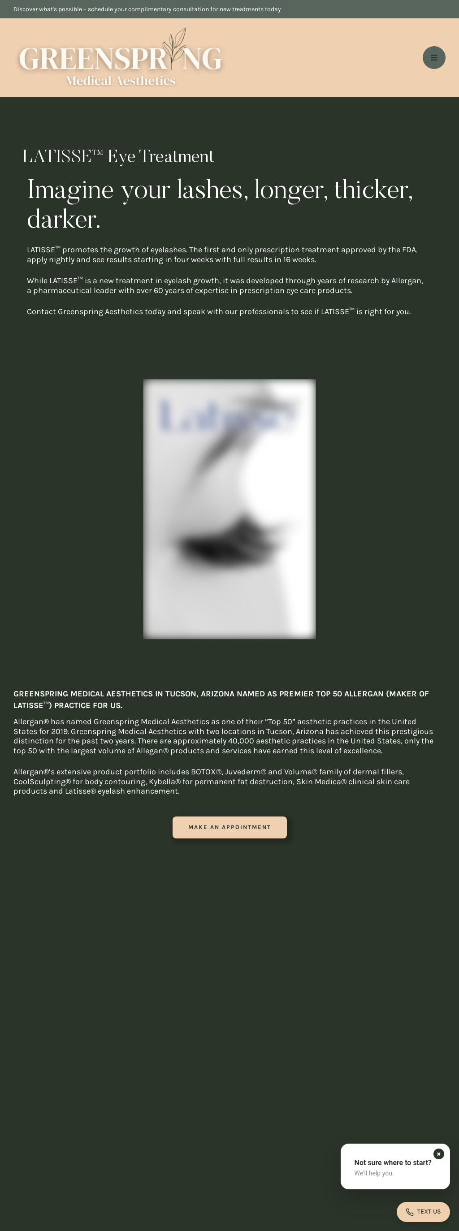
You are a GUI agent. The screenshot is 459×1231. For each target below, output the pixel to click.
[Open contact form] (423, 1212)
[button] (230, 827)
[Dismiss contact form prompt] (438, 1154)
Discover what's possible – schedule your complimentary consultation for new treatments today (147, 9)
